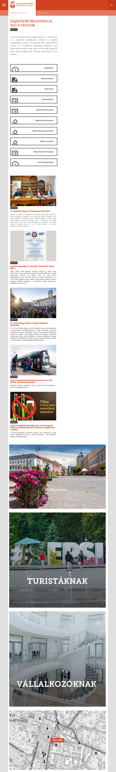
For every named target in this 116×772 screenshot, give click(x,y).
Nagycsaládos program (44, 120)
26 (97, 646)
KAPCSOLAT (71, 742)
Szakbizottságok (72, 717)
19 (97, 642)
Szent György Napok (45, 162)
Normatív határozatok (44, 110)
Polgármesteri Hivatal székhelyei (49, 726)
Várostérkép (57, 582)
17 (71, 642)
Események (15, 734)
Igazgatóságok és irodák (47, 717)
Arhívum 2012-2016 (73, 737)
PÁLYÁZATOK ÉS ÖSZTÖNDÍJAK (51, 742)
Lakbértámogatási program (42, 131)
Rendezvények (47, 99)
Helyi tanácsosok (72, 714)
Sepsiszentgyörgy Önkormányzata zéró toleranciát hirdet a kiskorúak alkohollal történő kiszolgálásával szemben (82, 269)
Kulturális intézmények (19, 717)
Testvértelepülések (18, 731)
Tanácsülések (71, 726)
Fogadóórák (48, 68)
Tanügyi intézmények (18, 720)
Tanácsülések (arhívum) (74, 729)
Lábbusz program (46, 141)
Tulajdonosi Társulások (19, 726)
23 (57, 646)
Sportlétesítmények (18, 723)
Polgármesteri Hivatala (25, 6)
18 (84, 642)
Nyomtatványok (47, 78)
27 (17, 651)
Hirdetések (48, 89)
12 (97, 637)
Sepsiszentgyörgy (25, 4)
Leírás (13, 714)
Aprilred (33, 759)
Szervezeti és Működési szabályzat (78, 720)
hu (111, 5)
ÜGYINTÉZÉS (16, 742)
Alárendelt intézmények (46, 723)
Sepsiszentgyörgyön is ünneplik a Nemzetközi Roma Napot (82, 110)
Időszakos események (57, 658)
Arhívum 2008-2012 (73, 734)
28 (30, 651)
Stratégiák (42, 731)
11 (84, 637)
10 (71, 637)
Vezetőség (42, 714)
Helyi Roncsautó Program (43, 152)
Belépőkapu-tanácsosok (75, 731)
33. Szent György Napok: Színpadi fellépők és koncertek (79, 166)
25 (84, 646)
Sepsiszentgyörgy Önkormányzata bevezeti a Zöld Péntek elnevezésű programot (81, 223)
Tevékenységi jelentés (46, 720)
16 (57, 642)
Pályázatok (43, 729)
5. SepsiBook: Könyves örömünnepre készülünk (80, 54)
